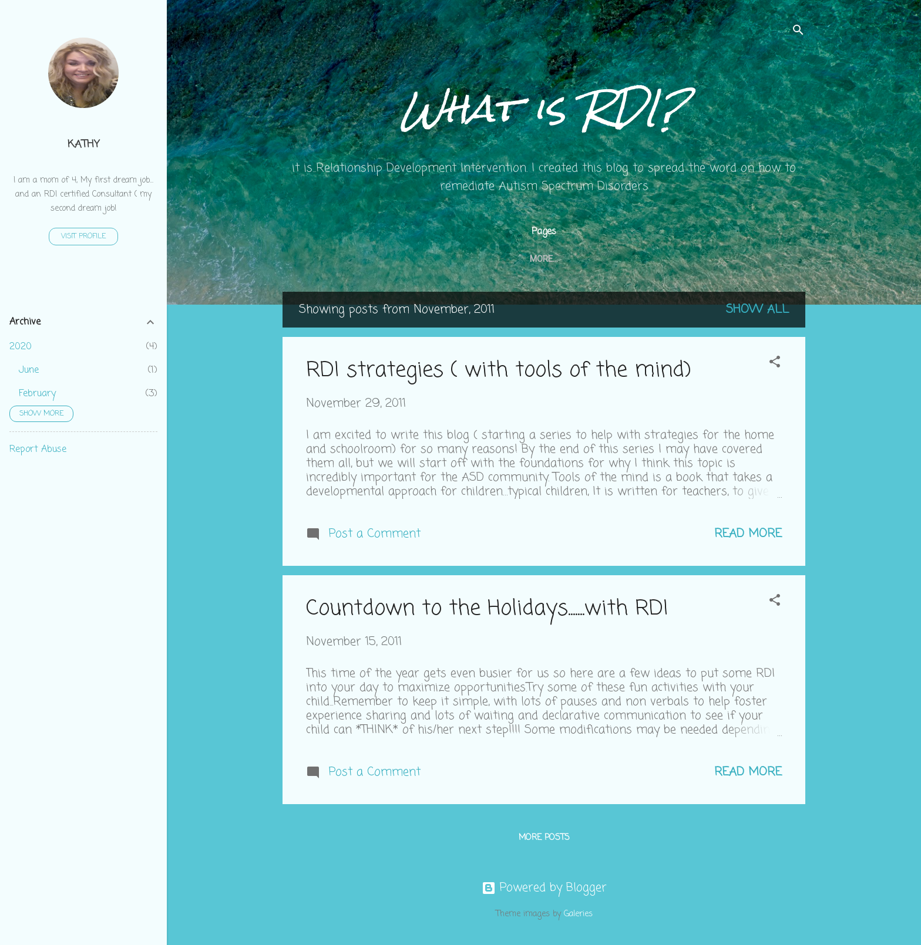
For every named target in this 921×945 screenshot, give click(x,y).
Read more (748, 534)
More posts (544, 838)
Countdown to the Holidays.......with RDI (487, 609)
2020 (20, 347)
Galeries (578, 914)
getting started (411, 259)
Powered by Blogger (544, 888)
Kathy (83, 144)
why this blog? (725, 259)
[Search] (798, 32)
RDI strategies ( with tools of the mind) (498, 371)
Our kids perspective (621, 259)
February (37, 394)
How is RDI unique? (511, 259)
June (29, 370)
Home (339, 259)
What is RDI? (544, 108)
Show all (757, 310)
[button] (775, 364)
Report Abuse (37, 450)
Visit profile (83, 236)
